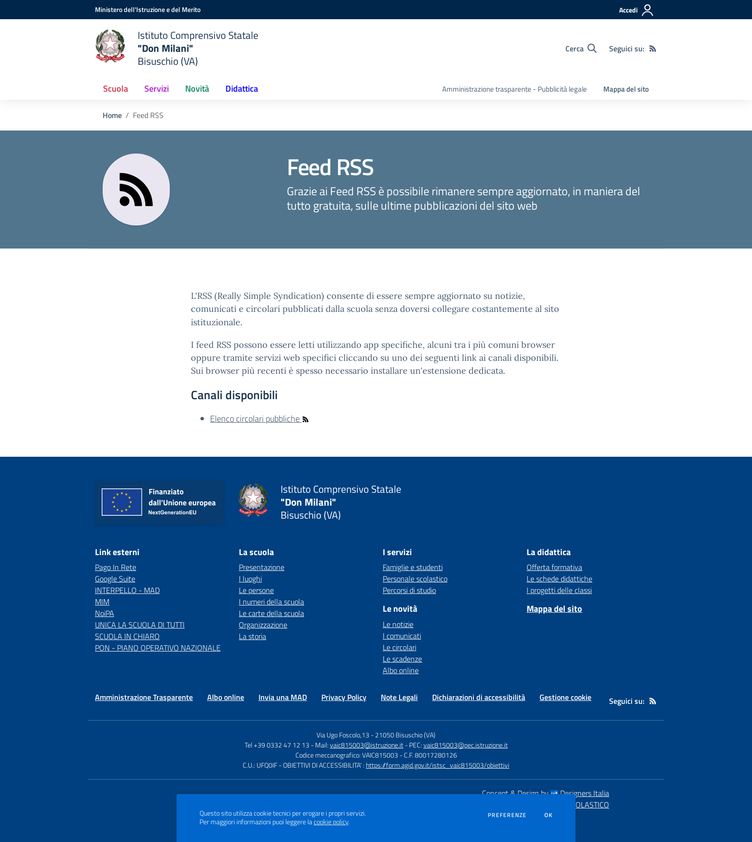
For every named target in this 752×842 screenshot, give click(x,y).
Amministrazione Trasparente (144, 697)
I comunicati (402, 635)
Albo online (401, 670)
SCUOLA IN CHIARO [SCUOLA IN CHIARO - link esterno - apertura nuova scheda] (127, 636)
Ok (548, 815)
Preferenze (507, 815)
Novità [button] (197, 88)
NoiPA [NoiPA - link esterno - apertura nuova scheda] (104, 613)
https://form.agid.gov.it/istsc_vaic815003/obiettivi (437, 765)
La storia (252, 636)
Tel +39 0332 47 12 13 (277, 745)
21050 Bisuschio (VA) (405, 735)
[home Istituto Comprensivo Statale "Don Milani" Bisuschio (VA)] (176, 48)
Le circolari (399, 647)
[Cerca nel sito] (581, 48)
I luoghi (250, 578)
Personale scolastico (415, 578)
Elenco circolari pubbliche (259, 418)
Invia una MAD (282, 697)
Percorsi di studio (409, 590)
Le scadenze (402, 658)
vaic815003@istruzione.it (366, 745)
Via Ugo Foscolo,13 (343, 735)
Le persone (256, 590)
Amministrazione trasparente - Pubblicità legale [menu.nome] (514, 89)
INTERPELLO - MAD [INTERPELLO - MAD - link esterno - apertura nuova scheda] (127, 590)
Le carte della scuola (271, 613)
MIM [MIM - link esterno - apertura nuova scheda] (102, 601)
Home (112, 115)
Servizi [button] (156, 88)
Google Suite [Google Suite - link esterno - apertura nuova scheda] (115, 578)
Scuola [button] (115, 88)
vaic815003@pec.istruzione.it (465, 745)
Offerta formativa (554, 567)
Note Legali (399, 697)
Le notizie (398, 624)
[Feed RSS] (652, 48)
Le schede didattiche (559, 578)
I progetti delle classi (559, 590)
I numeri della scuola (271, 601)
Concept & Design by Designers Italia (545, 793)
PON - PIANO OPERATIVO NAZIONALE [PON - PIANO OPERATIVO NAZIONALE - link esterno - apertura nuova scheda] (158, 647)
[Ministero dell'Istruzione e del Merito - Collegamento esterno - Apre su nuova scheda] (147, 9)
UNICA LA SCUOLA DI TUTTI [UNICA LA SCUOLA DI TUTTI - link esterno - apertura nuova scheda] (140, 624)
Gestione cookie (565, 697)
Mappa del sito (626, 89)
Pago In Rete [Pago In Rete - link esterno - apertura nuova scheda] (115, 567)
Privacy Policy (343, 697)
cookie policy (331, 822)
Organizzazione (263, 624)
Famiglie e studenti (413, 567)
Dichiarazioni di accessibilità (478, 697)
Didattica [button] (241, 88)
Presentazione (261, 567)
